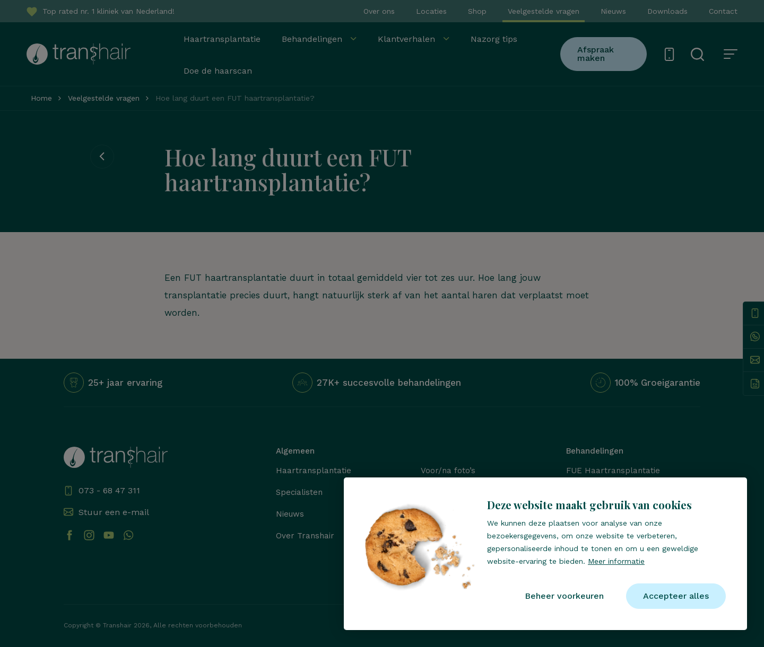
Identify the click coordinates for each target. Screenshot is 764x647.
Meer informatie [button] (616, 561)
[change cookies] (564, 596)
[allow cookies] (676, 596)
